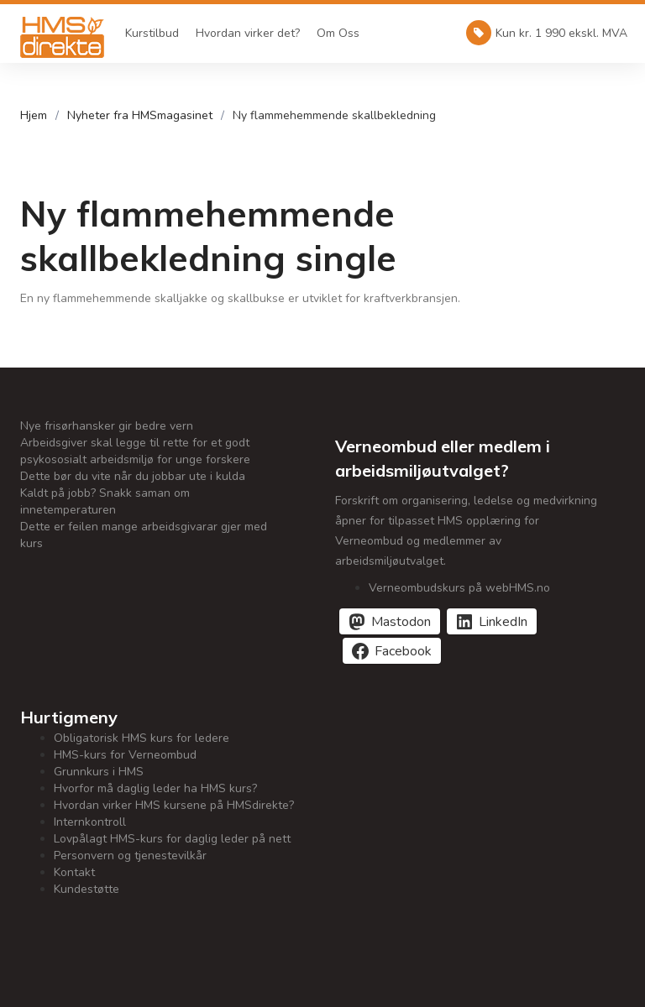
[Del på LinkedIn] (492, 621)
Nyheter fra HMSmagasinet (139, 115)
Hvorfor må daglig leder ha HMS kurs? (155, 788)
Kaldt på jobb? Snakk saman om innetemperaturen (105, 501)
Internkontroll (90, 822)
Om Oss (338, 33)
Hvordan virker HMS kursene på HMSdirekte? (174, 805)
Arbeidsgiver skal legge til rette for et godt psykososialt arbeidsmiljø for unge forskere (135, 451)
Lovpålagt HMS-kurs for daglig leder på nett (172, 839)
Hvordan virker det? (248, 33)
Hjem (33, 115)
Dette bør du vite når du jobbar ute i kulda (132, 476)
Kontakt (74, 872)
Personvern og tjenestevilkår (130, 856)
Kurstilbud (152, 33)
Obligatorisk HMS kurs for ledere (141, 738)
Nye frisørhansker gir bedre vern (106, 426)
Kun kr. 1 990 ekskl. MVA (546, 32)
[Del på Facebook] (392, 651)
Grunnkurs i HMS (99, 772)
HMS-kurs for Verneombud (125, 755)
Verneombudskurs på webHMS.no (459, 588)
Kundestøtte (86, 889)
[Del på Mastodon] (389, 621)
